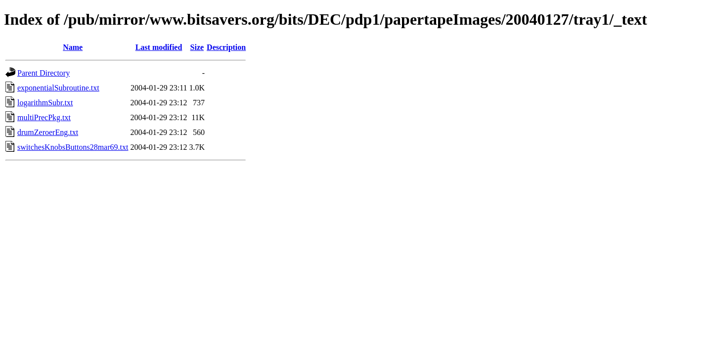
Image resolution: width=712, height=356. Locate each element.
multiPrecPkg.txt (44, 117)
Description (226, 47)
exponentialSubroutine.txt (58, 88)
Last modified (158, 47)
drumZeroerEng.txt (47, 132)
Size (197, 47)
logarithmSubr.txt (45, 102)
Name (73, 47)
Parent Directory (43, 73)
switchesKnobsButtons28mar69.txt (72, 147)
